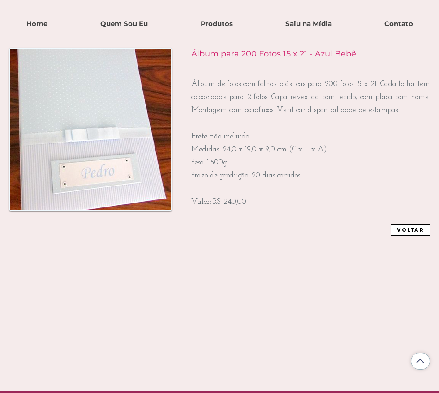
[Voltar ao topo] (420, 361)
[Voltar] (410, 230)
